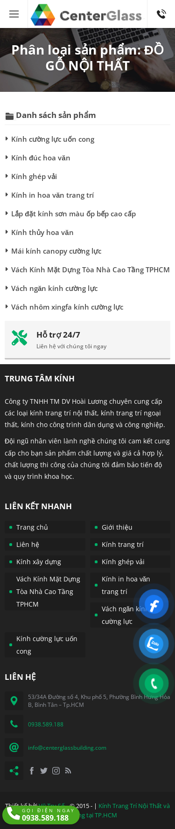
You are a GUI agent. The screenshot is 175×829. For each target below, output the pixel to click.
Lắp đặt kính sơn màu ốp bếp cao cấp (73, 213)
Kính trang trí (123, 544)
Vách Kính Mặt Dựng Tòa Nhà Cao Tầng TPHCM (90, 269)
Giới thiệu (117, 527)
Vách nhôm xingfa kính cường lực (67, 306)
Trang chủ (32, 527)
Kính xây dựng (38, 561)
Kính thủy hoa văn (42, 232)
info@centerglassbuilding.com (67, 748)
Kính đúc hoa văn (40, 157)
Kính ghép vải (34, 176)
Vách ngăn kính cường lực (54, 288)
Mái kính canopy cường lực (56, 251)
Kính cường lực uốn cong (52, 139)
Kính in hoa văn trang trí (52, 195)
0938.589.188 (161, 4)
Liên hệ (27, 544)
